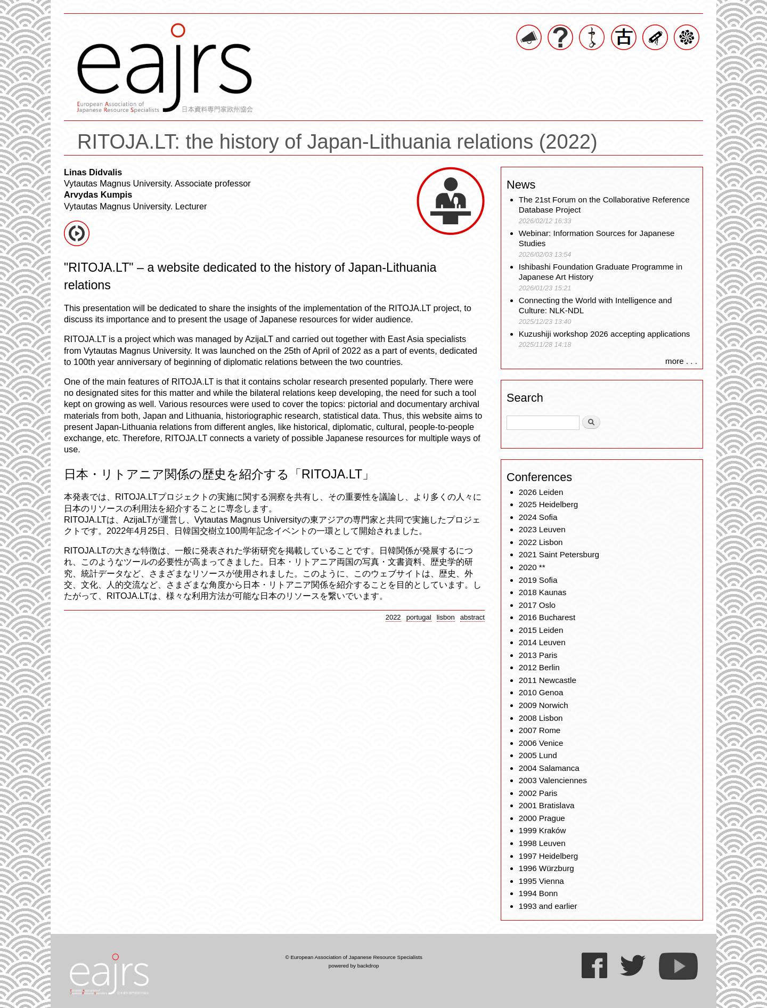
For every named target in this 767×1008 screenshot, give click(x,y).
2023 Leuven (542, 529)
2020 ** (532, 567)
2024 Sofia (538, 517)
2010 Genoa (541, 692)
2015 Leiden (541, 630)
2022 (393, 617)
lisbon (446, 617)
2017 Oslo (537, 604)
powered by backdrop (354, 966)
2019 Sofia (538, 579)
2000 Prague (542, 818)
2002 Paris (538, 793)
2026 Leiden (541, 492)
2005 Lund (538, 755)
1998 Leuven (542, 843)
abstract (472, 617)
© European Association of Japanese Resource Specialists (353, 957)
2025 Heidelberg (548, 504)
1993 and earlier (548, 906)
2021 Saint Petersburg (559, 554)
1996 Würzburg (546, 868)
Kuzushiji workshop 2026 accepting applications (604, 333)
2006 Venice (541, 742)
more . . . (681, 360)
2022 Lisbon (541, 542)
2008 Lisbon (541, 717)
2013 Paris (538, 655)
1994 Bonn (538, 893)
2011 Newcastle (547, 680)
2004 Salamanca (549, 768)
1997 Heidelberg (548, 855)
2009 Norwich (543, 705)
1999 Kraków (542, 830)
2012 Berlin (539, 667)
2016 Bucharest (547, 617)
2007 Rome (540, 730)
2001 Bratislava (547, 805)
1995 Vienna (541, 880)
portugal (418, 617)
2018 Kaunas (543, 592)
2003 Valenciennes (553, 780)
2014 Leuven (542, 642)
